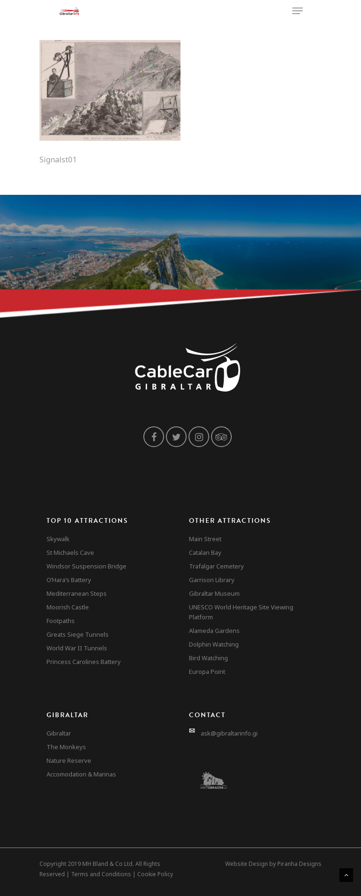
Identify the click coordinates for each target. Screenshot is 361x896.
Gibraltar (59, 733)
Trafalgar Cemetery (216, 566)
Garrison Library (212, 580)
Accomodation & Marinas (81, 774)
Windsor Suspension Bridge (86, 566)
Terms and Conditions (101, 874)
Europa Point (207, 671)
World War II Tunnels (77, 648)
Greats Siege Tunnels (78, 634)
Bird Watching (208, 658)
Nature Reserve (69, 760)
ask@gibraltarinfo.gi (229, 733)
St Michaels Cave (70, 552)
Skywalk (58, 539)
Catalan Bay (205, 552)
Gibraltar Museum (214, 593)
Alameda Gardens (214, 630)
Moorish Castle (68, 607)
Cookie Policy (155, 874)
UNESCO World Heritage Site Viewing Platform (241, 612)
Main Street (205, 539)
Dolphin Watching (214, 644)
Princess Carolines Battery (84, 661)
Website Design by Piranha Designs (273, 864)
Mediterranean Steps (77, 593)
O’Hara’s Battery (69, 580)
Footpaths (61, 620)
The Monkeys (66, 747)
